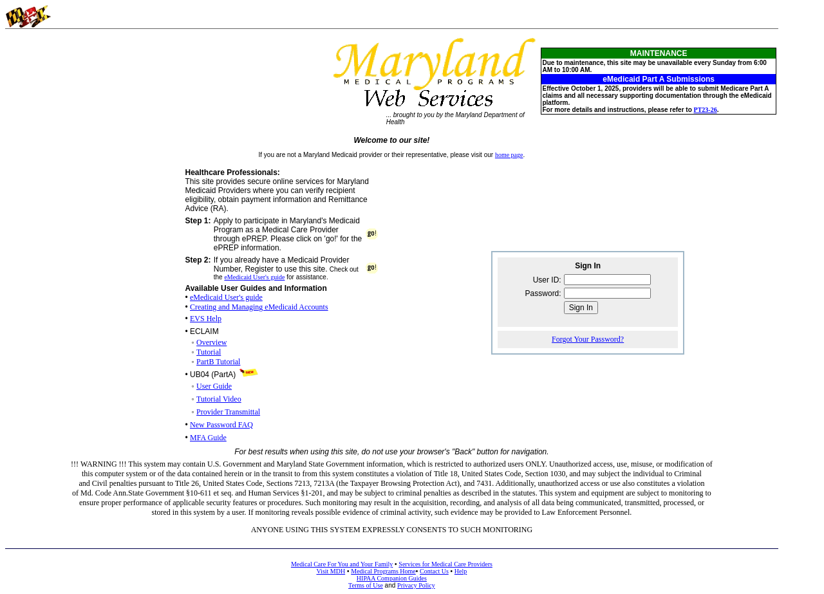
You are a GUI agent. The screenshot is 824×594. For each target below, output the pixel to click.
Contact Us (434, 571)
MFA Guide (208, 437)
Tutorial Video (218, 399)
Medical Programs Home (383, 571)
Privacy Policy (416, 585)
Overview (211, 342)
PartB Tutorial (218, 361)
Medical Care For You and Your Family (342, 564)
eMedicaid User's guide (254, 277)
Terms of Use (365, 585)
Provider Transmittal (228, 411)
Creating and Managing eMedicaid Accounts (259, 306)
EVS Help (205, 318)
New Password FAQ (221, 424)
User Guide (214, 386)
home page (509, 154)
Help (460, 571)
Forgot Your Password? (588, 339)
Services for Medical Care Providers (445, 564)
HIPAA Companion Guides (392, 578)
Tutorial (208, 352)
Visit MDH (330, 571)
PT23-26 (705, 109)
